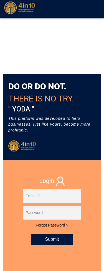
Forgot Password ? (52, 225)
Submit (52, 239)
